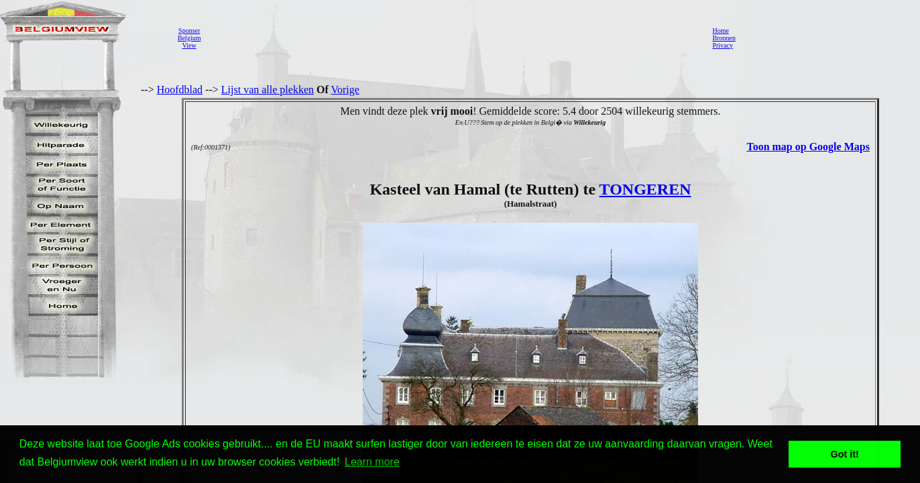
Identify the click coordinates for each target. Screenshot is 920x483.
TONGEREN (645, 189)
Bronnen (723, 38)
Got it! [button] (845, 454)
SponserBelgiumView (189, 38)
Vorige (345, 89)
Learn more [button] (372, 462)
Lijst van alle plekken (267, 89)
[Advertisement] (453, 37)
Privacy (722, 45)
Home (720, 30)
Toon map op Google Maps (807, 146)
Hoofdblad (180, 89)
